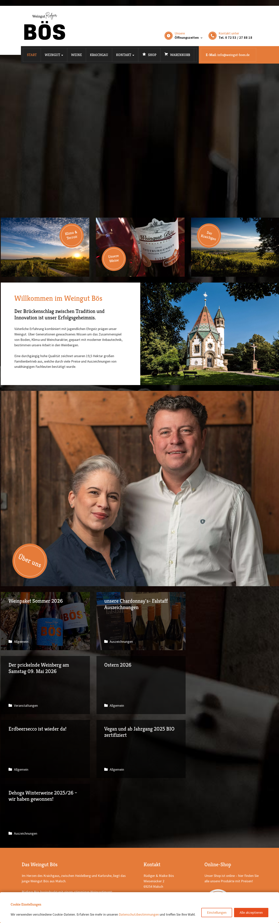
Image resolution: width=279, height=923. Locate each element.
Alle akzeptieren (251, 912)
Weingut (52, 55)
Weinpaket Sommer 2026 (45, 621)
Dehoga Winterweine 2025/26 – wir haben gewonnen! (45, 749)
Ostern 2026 (45, 685)
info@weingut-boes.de (233, 55)
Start (32, 55)
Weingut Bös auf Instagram (169, 855)
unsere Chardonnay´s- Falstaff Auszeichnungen (140, 621)
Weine (76, 55)
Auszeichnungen (120, 641)
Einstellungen (216, 912)
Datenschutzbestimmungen (139, 914)
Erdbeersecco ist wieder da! (140, 685)
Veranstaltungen (216, 641)
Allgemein (21, 641)
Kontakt (123, 55)
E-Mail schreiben (161, 849)
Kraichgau (99, 55)
